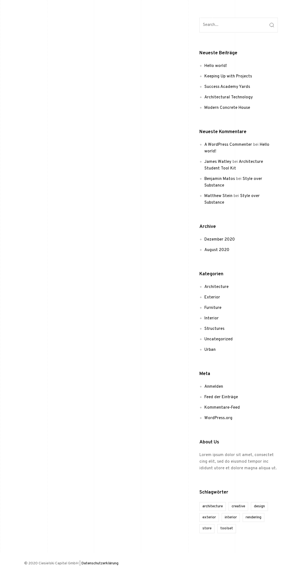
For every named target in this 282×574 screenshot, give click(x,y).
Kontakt (194, 19)
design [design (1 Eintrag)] (259, 506)
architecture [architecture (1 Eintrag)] (212, 506)
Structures (214, 329)
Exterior (212, 297)
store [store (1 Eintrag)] (207, 528)
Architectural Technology (228, 97)
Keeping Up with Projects (228, 76)
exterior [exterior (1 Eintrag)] (209, 517)
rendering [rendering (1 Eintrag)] (253, 517)
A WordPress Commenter (228, 144)
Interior (211, 318)
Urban (210, 349)
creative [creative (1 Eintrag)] (238, 506)
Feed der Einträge (221, 397)
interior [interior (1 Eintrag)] (231, 517)
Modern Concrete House (227, 108)
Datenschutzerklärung (99, 563)
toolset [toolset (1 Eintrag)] (226, 528)
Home (169, 19)
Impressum (222, 19)
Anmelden (213, 386)
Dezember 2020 (219, 239)
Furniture (212, 308)
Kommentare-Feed (222, 407)
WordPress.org (218, 418)
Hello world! (215, 66)
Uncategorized (218, 339)
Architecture (216, 287)
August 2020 (216, 250)
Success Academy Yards (227, 87)
